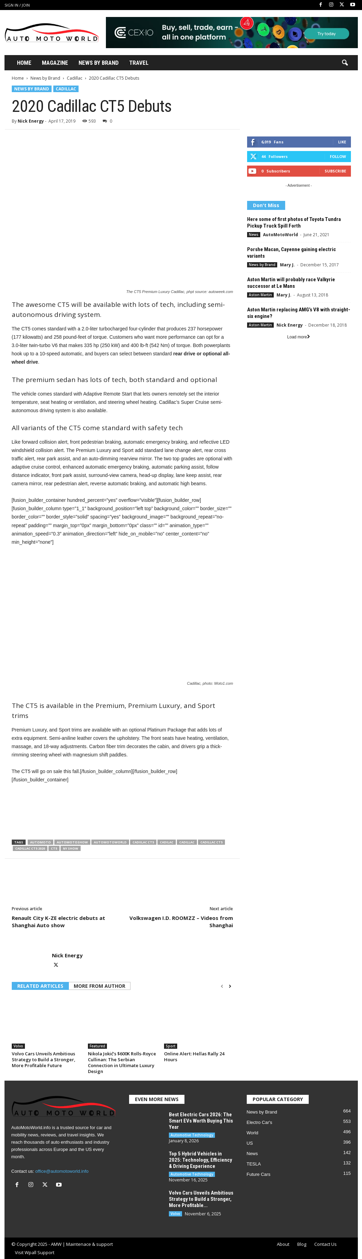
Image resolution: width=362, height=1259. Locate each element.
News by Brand (45, 78)
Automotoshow (72, 842)
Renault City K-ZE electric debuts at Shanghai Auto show (58, 921)
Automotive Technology (192, 1135)
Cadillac (74, 78)
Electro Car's (259, 1122)
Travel (138, 62)
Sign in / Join (17, 5)
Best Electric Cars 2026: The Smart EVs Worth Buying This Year (201, 1120)
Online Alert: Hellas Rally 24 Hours (194, 1056)
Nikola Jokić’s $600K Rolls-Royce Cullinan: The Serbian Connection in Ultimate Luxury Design (122, 1062)
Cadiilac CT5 (143, 842)
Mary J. (287, 265)
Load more (298, 337)
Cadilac (166, 842)
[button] (344, 63)
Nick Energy (31, 121)
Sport (170, 1046)
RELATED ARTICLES (40, 986)
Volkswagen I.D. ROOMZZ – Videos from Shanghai (181, 921)
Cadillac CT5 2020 (30, 848)
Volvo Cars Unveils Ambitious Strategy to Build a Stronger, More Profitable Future (43, 1059)
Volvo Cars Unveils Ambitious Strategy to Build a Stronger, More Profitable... (201, 1199)
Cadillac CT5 (211, 842)
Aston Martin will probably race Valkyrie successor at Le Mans (291, 282)
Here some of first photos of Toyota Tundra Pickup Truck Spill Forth (294, 222)
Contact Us (325, 1244)
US (250, 1143)
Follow (338, 156)
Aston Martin (260, 294)
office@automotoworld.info (62, 1171)
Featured (97, 1046)
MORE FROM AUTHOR (99, 986)
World (253, 1132)
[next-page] (230, 986)
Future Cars (259, 1174)
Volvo (18, 1046)
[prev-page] (222, 986)
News (254, 234)
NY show (70, 848)
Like (342, 141)
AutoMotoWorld (280, 235)
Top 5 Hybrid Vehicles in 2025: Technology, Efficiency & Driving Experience (200, 1160)
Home (24, 62)
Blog (301, 1244)
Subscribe (335, 171)
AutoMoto (40, 842)
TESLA (254, 1164)
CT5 (54, 848)
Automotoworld (110, 842)
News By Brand (99, 62)
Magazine (55, 62)
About (283, 1244)
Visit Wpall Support (34, 1252)
